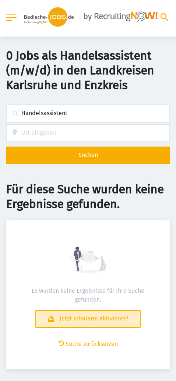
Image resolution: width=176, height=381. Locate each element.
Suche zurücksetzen (88, 343)
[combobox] (88, 113)
